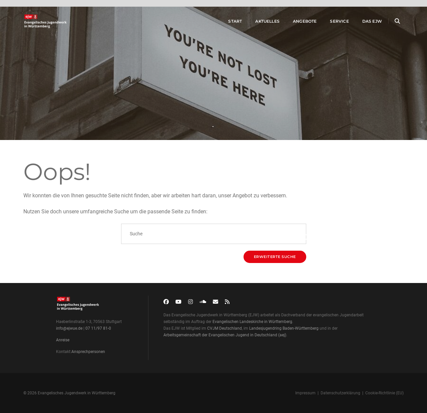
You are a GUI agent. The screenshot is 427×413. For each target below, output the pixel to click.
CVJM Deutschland (224, 328)
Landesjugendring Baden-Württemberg (284, 328)
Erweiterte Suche (275, 256)
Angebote (298, 22)
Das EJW (365, 22)
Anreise (62, 340)
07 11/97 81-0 (98, 328)
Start (228, 22)
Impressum (305, 393)
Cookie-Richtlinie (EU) (384, 393)
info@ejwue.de (69, 328)
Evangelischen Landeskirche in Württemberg (252, 321)
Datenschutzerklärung (340, 393)
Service (332, 22)
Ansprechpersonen (88, 351)
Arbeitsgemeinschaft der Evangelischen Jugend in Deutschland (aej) (224, 335)
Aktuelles (261, 22)
